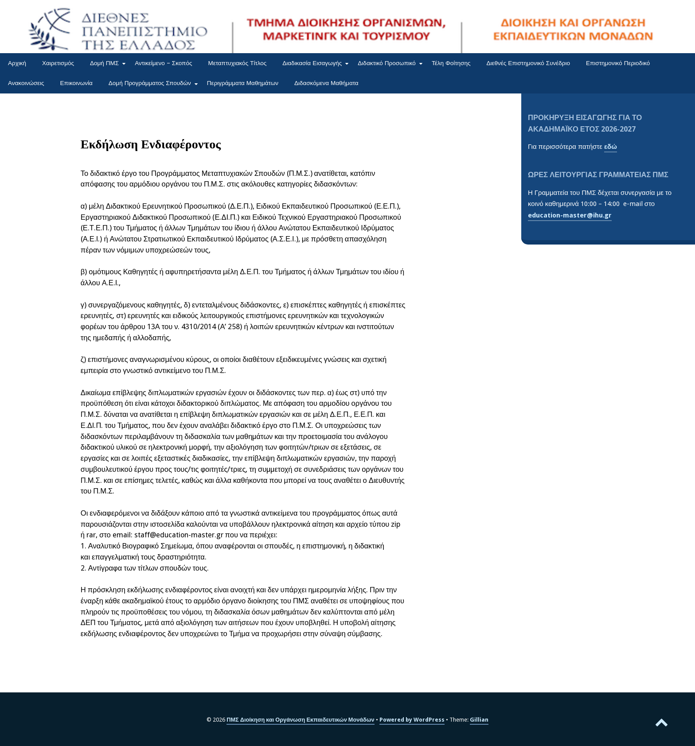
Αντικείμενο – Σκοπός (163, 62)
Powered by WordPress (412, 719)
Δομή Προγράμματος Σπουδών (150, 82)
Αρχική (17, 62)
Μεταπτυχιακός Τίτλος (237, 62)
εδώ (610, 147)
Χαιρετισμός (58, 62)
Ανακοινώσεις (26, 82)
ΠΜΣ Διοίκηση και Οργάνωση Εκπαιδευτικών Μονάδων (300, 719)
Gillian (479, 719)
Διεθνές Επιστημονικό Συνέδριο (528, 62)
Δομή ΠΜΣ (104, 62)
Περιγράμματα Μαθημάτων (242, 82)
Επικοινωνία (76, 82)
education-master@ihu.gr (570, 215)
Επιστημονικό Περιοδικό (618, 62)
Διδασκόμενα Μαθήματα (326, 82)
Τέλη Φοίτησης (451, 62)
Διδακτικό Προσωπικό (387, 62)
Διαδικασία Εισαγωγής (312, 62)
